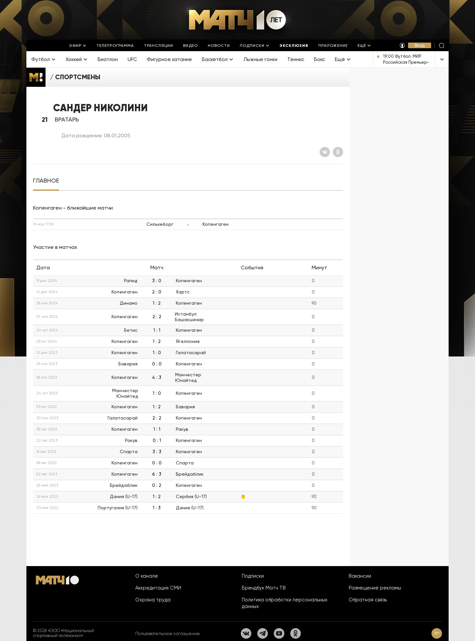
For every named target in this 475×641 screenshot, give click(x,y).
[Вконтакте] (325, 152)
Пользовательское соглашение (167, 633)
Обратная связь (368, 600)
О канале (146, 576)
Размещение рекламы (375, 588)
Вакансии (360, 576)
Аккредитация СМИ (158, 588)
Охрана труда (153, 600)
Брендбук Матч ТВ (264, 588)
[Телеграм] (262, 633)
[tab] (46, 181)
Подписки (253, 576)
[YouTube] (279, 633)
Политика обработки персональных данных (285, 603)
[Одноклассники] (338, 152)
